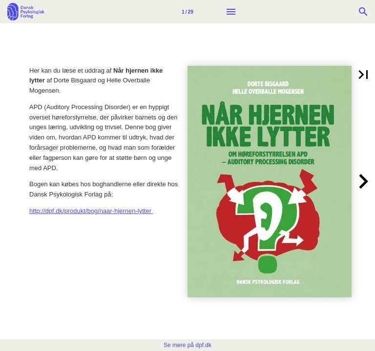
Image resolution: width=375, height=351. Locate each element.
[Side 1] (187, 11)
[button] (363, 74)
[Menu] (231, 11)
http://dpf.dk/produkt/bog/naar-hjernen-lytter (91, 210)
